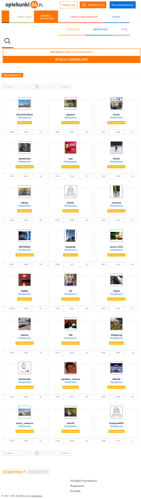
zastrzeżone (36, 496)
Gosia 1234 (116, 246)
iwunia (24, 335)
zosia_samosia (24, 423)
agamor (70, 114)
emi (70, 158)
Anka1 (70, 202)
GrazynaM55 (116, 423)
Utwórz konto (93, 5)
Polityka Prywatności (83, 481)
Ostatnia (65, 86)
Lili (70, 290)
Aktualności (73, 29)
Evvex (116, 114)
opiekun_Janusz (70, 379)
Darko (116, 158)
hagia (116, 290)
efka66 (116, 379)
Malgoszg (116, 335)
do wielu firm (47, 17)
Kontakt (75, 491)
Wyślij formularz (71, 59)
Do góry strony (12, 472)
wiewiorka (24, 158)
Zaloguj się (68, 4)
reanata (116, 202)
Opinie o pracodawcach (83, 16)
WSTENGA (24, 246)
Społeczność (100, 29)
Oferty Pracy (24, 16)
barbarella (25, 379)
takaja (24, 202)
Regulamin (77, 486)
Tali (70, 335)
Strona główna (38, 472)
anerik (70, 423)
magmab (70, 246)
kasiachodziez (25, 114)
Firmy (124, 29)
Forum (116, 16)
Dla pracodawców (122, 4)
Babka (24, 290)
